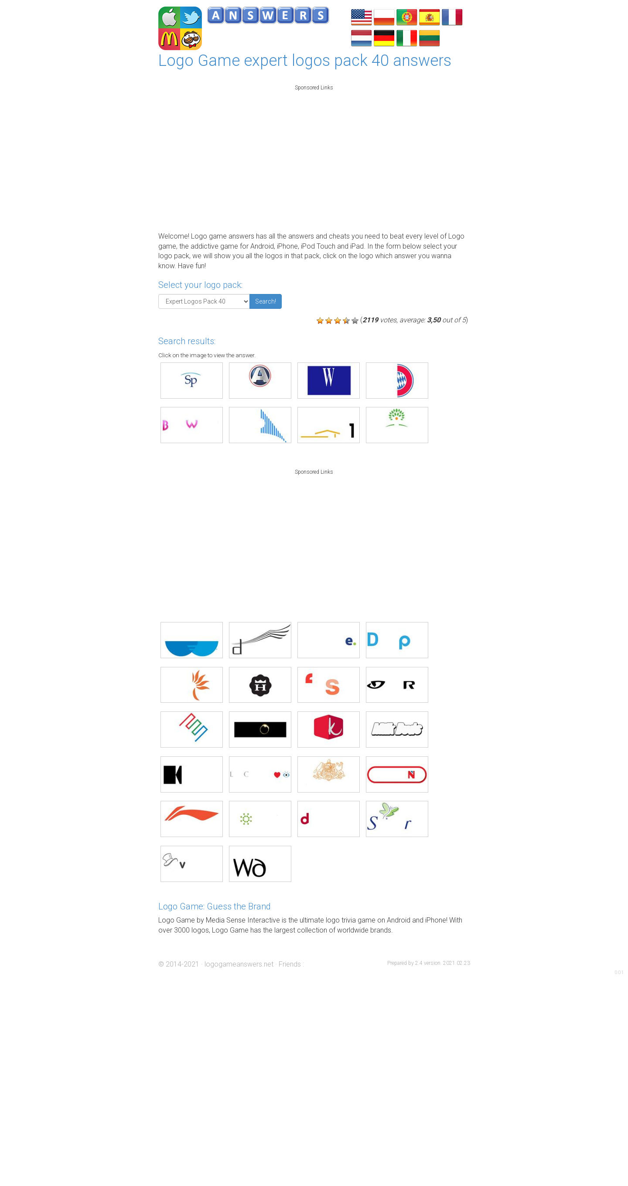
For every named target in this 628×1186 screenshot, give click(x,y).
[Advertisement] (314, 156)
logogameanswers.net (239, 964)
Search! (265, 301)
